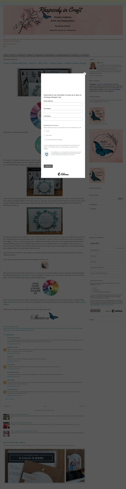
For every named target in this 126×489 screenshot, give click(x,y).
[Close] (84, 73)
